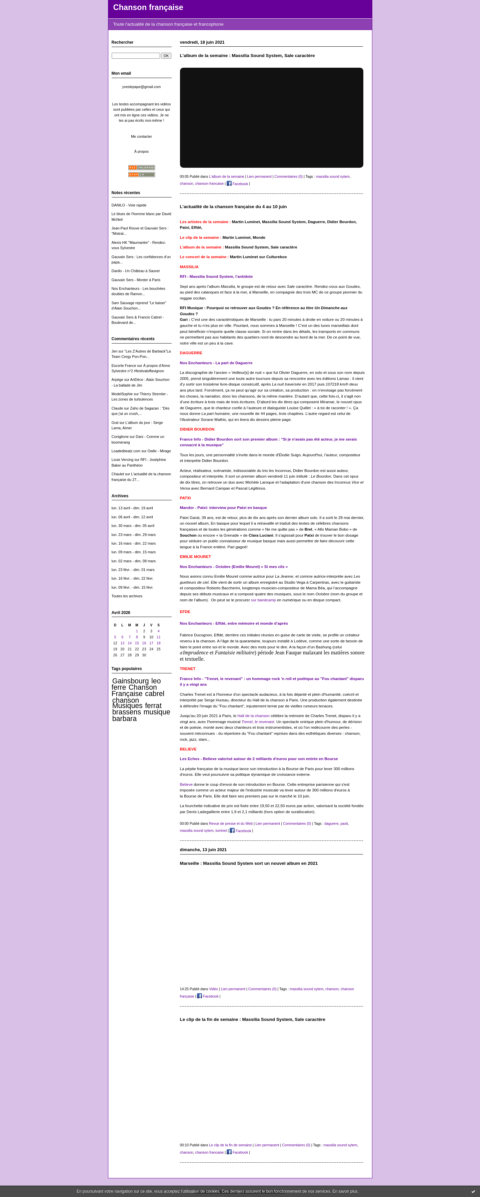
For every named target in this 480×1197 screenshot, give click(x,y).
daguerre (331, 823)
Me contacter (141, 136)
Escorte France (124, 366)
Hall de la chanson (253, 715)
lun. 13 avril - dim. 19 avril (132, 508)
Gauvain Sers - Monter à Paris (136, 280)
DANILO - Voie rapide (129, 205)
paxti (344, 823)
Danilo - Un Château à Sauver (136, 271)
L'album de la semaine (226, 176)
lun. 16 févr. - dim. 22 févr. (132, 578)
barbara (124, 719)
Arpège (117, 380)
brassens (126, 712)
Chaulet (118, 474)
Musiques (127, 706)
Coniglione (120, 437)
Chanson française (148, 7)
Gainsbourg (130, 681)
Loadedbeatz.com (126, 451)
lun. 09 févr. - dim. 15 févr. (132, 587)
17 (151, 643)
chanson (125, 700)
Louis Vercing (122, 460)
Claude (117, 408)
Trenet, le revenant (258, 721)
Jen (115, 351)
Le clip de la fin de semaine (230, 1145)
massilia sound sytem (333, 176)
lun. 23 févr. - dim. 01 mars (133, 570)
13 (122, 643)
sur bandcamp (264, 600)
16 (144, 643)
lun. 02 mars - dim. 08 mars (134, 561)
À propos (141, 151)
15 (137, 643)
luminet (221, 831)
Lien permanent (259, 176)
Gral (115, 423)
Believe (186, 784)
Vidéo (213, 989)
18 (159, 643)
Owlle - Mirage (159, 451)
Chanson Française (134, 690)
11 (159, 637)
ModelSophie (122, 394)
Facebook (237, 184)
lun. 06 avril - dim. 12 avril (132, 517)
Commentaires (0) (288, 176)
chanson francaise (209, 184)
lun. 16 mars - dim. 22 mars (134, 543)
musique (156, 712)
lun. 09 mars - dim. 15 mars (134, 552)
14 (130, 643)
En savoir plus (344, 1191)
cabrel (154, 694)
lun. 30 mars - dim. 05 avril (133, 526)
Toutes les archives (127, 596)
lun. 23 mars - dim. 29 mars (134, 535)
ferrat (153, 706)
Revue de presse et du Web (231, 823)
